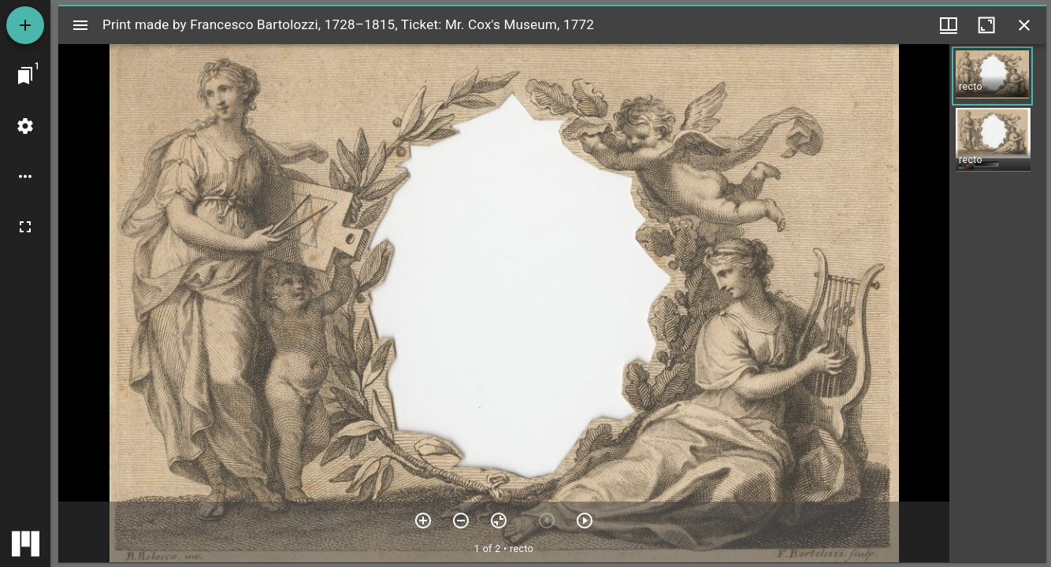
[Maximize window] (986, 25)
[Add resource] (25, 25)
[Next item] (584, 520)
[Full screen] (25, 227)
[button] (992, 76)
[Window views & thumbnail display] (948, 25)
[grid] (997, 303)
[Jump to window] (25, 75)
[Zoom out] (461, 520)
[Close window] (1024, 25)
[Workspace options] (25, 176)
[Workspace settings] (25, 126)
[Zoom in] (423, 520)
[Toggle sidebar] (80, 25)
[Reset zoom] (499, 520)
